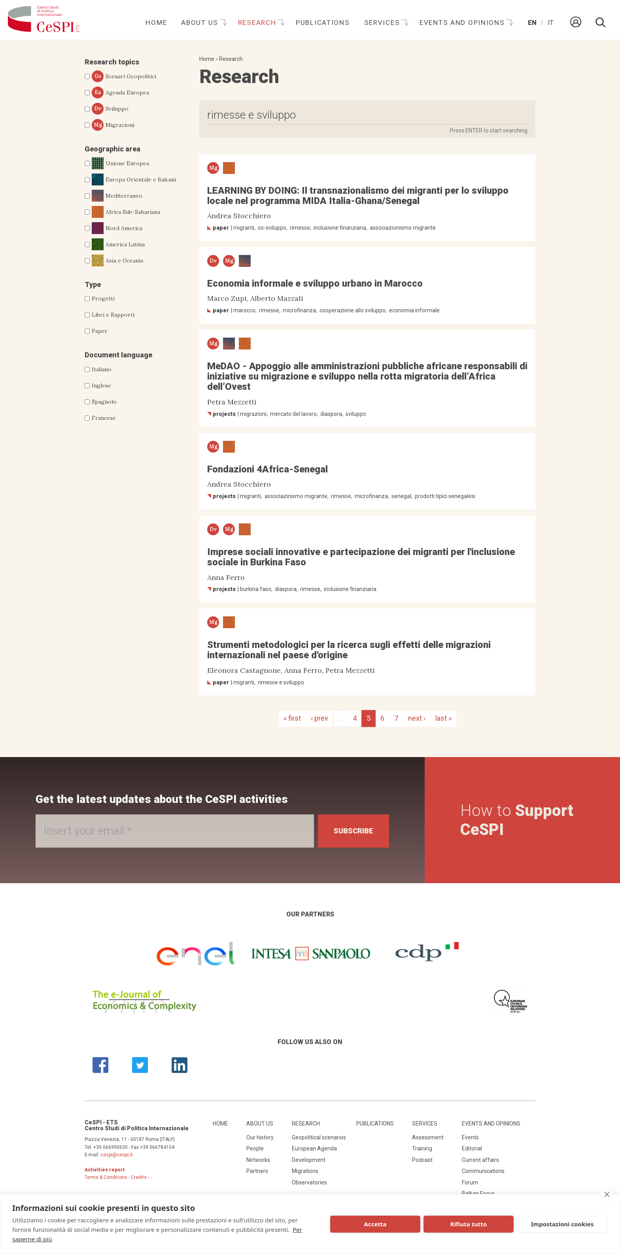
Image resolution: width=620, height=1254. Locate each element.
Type (93, 284)
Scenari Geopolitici (124, 76)
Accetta (375, 1224)
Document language (118, 355)
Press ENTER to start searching (488, 130)
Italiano (102, 369)
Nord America (117, 228)
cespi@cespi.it (116, 1155)
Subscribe (353, 831)
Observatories (309, 1182)
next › (416, 718)
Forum (470, 1182)
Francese (104, 417)
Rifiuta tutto (468, 1224)
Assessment (428, 1137)
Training (422, 1148)
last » (443, 718)
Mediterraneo (117, 196)
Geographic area (112, 149)
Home (156, 22)
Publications (323, 22)
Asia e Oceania (117, 260)
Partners (257, 1171)
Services (383, 22)
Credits (139, 1177)
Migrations (305, 1171)
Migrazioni (113, 125)
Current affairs (480, 1160)
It (551, 22)
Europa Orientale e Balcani (134, 179)
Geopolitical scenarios (319, 1137)
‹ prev (319, 718)
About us (200, 22)
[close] (606, 1194)
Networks (258, 1160)
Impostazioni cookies (562, 1224)
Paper (100, 330)
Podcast (422, 1160)
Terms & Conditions (106, 1177)
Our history (260, 1137)
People (255, 1148)
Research (258, 22)
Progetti (103, 298)
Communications (483, 1171)
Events (470, 1137)
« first (292, 718)
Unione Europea (120, 163)
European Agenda (314, 1148)
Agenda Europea (120, 92)
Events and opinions (463, 22)
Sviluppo (110, 109)
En (532, 22)
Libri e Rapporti (113, 314)
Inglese (101, 385)
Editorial (472, 1148)
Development (308, 1160)
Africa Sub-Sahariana (126, 212)
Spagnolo (104, 401)
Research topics (112, 62)
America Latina (118, 244)
